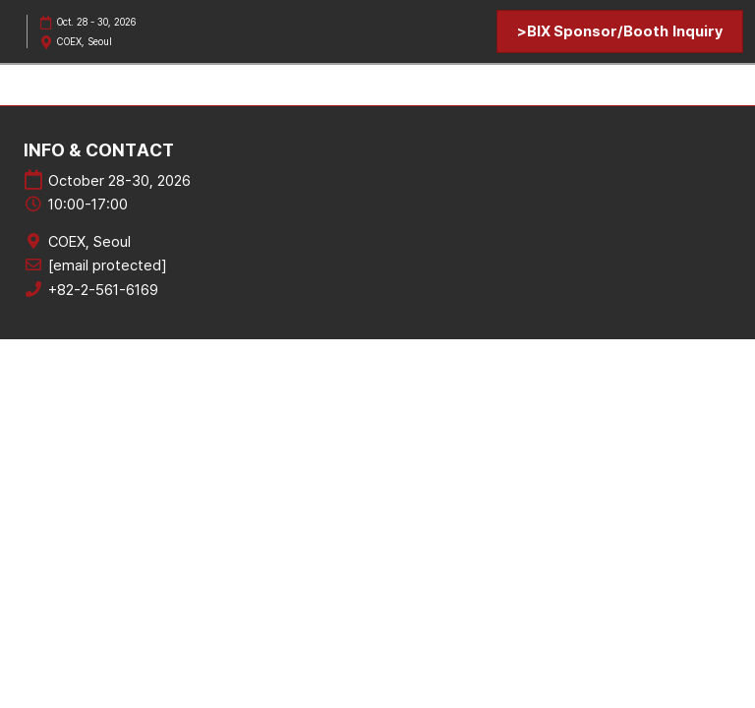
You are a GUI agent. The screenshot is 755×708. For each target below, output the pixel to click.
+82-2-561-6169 (103, 290)
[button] (619, 31)
